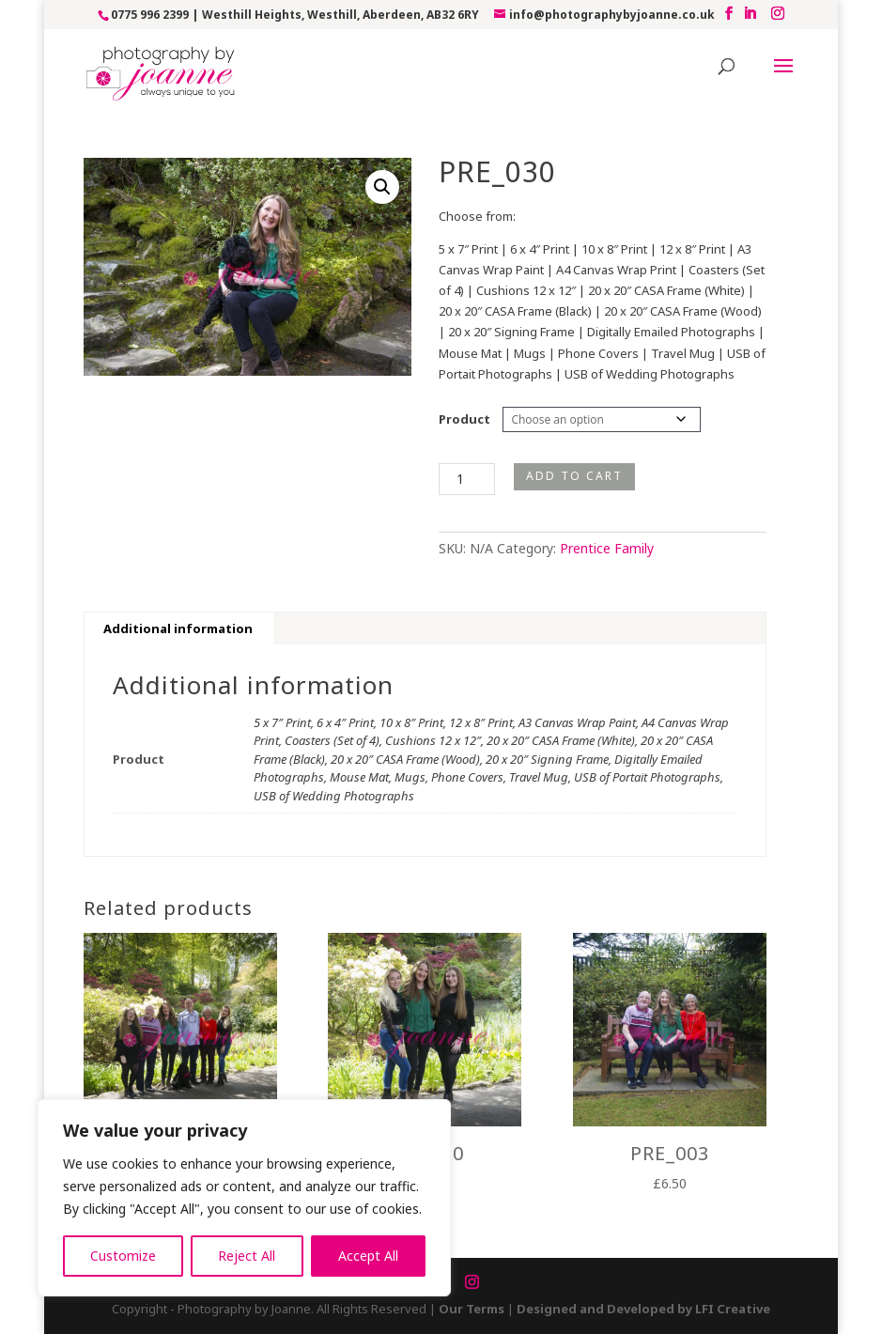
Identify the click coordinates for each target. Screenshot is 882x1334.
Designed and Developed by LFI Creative (643, 1308)
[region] (244, 1197)
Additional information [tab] (178, 628)
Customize (123, 1255)
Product (464, 419)
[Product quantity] (467, 479)
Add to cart (574, 476)
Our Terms (471, 1308)
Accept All (368, 1255)
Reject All (246, 1255)
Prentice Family (607, 548)
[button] (382, 187)
